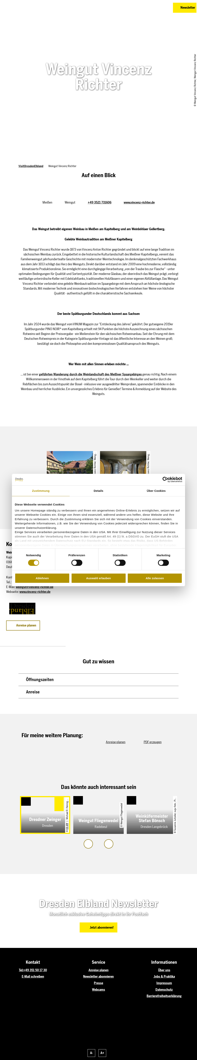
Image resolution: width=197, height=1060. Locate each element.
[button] (151, 7)
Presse (98, 983)
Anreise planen (98, 970)
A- (91, 1053)
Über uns (164, 970)
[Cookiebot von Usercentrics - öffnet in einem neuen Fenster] (165, 480)
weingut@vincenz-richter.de (34, 587)
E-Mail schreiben (33, 976)
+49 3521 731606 (99, 202)
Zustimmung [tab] (41, 490)
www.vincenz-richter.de (139, 202)
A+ (102, 1053)
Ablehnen (42, 578)
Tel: (21, 970)
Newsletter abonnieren (98, 976)
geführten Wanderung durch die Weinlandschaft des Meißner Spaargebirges (90, 374)
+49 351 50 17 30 (35, 970)
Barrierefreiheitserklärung (164, 996)
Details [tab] (98, 490)
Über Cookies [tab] (156, 490)
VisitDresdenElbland (30, 166)
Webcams (98, 990)
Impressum (164, 983)
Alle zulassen (155, 578)
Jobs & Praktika (164, 976)
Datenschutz (164, 990)
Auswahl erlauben (98, 578)
